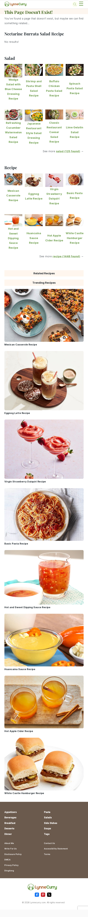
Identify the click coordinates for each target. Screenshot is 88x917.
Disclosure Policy (13, 854)
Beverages (10, 817)
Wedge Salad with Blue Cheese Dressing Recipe (13, 89)
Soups (47, 828)
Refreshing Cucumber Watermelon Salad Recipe (13, 132)
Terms (47, 854)
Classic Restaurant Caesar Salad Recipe (54, 132)
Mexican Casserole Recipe (13, 195)
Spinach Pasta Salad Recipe (75, 88)
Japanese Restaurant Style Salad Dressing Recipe (34, 133)
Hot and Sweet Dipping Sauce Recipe (13, 238)
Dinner (8, 834)
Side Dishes (50, 823)
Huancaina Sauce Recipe (34, 238)
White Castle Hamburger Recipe (74, 238)
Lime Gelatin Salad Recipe (74, 132)
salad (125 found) (68, 151)
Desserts (9, 828)
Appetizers (10, 812)
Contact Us (49, 843)
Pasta (47, 812)
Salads (48, 817)
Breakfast (9, 823)
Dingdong (9, 870)
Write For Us (10, 848)
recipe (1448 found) (66, 256)
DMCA (7, 859)
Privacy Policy (11, 865)
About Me (9, 843)
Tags (46, 834)
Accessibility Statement (56, 848)
